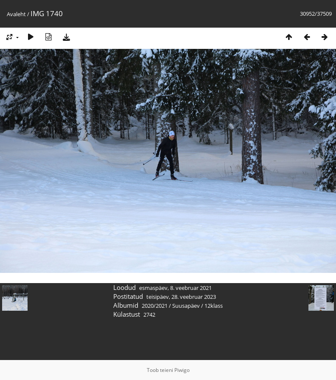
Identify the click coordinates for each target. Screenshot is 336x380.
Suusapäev (186, 305)
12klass (213, 305)
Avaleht (16, 14)
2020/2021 (155, 305)
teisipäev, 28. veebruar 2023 (181, 297)
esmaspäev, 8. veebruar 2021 (175, 288)
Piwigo (182, 370)
